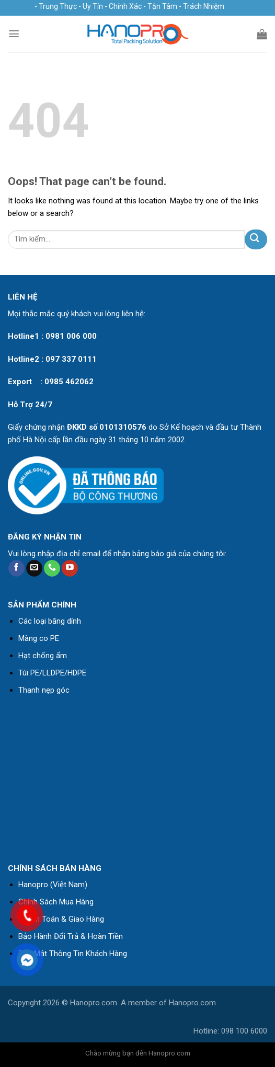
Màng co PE (38, 638)
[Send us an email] (34, 568)
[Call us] (52, 568)
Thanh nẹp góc (44, 690)
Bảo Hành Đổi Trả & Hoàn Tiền (70, 936)
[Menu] (14, 33)
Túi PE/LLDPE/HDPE (52, 673)
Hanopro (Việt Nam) (52, 884)
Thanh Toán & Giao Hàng (61, 919)
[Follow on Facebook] (16, 568)
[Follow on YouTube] (70, 568)
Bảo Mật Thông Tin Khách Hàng (72, 953)
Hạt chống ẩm (42, 655)
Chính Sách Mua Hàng (56, 902)
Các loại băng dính (49, 621)
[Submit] (256, 239)
